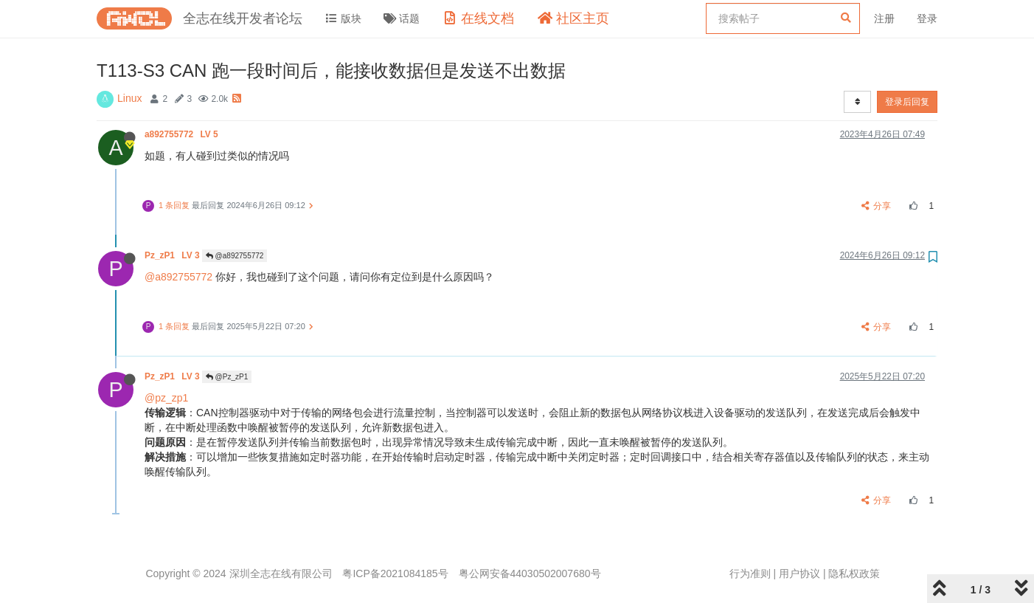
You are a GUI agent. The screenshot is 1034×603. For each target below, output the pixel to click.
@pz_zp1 (166, 398)
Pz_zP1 (173, 255)
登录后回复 (907, 102)
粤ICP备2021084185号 (395, 573)
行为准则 (750, 573)
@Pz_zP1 (227, 377)
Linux (129, 98)
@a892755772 (235, 256)
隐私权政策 (854, 573)
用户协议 (799, 573)
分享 (876, 206)
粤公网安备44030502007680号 (530, 573)
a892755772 (183, 134)
